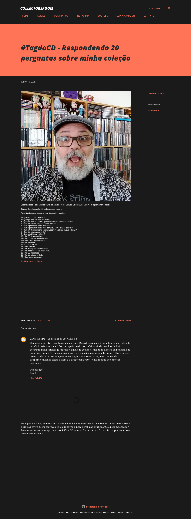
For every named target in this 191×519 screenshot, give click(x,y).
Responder (36, 377)
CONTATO (147, 15)
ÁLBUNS (39, 15)
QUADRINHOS (59, 15)
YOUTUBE (101, 15)
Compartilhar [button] (156, 93)
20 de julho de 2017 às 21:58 (62, 338)
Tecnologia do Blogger (95, 506)
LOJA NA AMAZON (124, 15)
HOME (23, 15)
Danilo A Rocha (38, 338)
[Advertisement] (71, 460)
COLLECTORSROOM (36, 8)
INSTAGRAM (81, 15)
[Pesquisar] (155, 8)
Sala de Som (153, 110)
